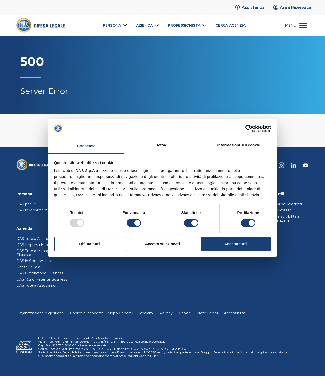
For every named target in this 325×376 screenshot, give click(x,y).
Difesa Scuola (28, 267)
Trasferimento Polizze (272, 210)
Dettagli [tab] (162, 145)
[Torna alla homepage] (34, 165)
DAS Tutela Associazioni (37, 285)
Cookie (185, 313)
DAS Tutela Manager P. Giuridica (37, 253)
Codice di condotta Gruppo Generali (101, 313)
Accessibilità (234, 313)
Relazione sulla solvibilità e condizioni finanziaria (276, 218)
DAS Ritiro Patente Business (41, 279)
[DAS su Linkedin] (293, 165)
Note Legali (207, 313)
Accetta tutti (235, 244)
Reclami (146, 313)
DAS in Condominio (33, 261)
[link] (250, 7)
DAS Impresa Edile (33, 245)
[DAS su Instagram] (281, 165)
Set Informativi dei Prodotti (277, 204)
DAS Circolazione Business (39, 273)
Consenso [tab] (86, 146)
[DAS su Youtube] (306, 165)
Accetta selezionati (162, 244)
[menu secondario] (296, 25)
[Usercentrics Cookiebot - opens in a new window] (249, 128)
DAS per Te (26, 204)
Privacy (166, 313)
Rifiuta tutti (89, 244)
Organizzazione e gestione (40, 313)
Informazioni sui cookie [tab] (238, 145)
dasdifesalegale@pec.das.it (146, 342)
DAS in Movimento (33, 210)
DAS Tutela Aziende (34, 239)
